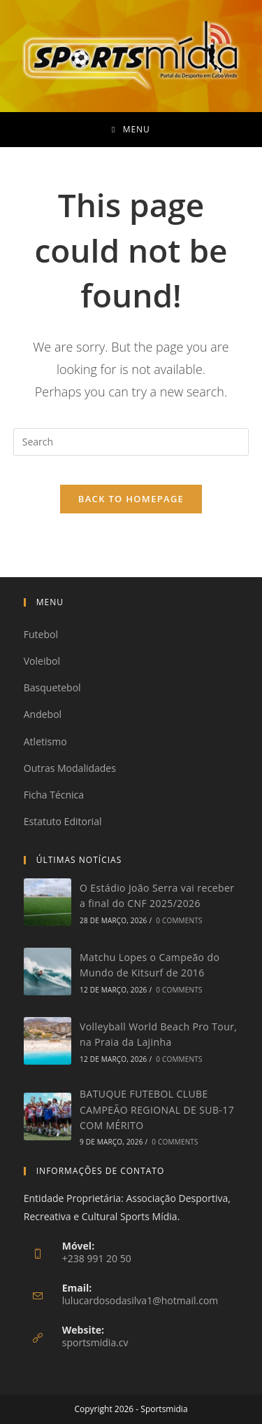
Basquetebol (52, 687)
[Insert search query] (131, 442)
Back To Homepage (131, 498)
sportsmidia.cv (95, 1342)
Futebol (41, 634)
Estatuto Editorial (63, 821)
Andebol (42, 714)
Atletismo (45, 741)
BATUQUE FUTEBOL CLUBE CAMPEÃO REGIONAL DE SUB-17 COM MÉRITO (157, 1109)
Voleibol (42, 661)
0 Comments (179, 920)
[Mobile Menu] (131, 129)
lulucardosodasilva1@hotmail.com (140, 1300)
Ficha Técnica (54, 794)
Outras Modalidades (70, 768)
